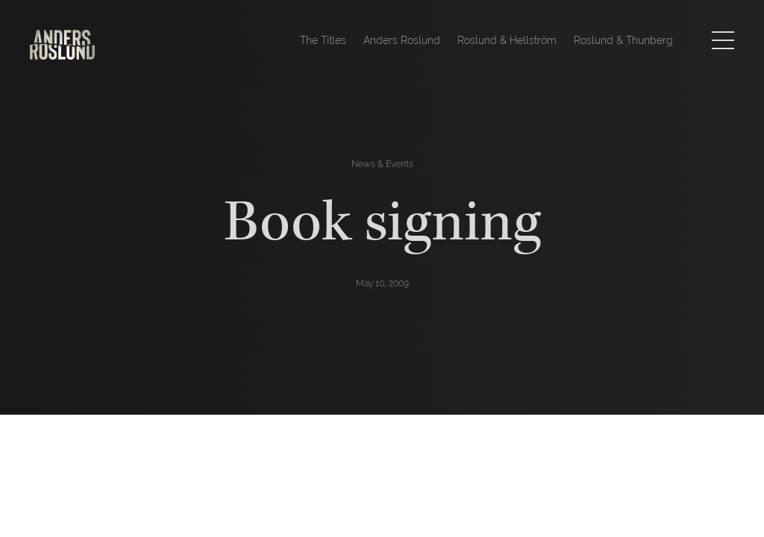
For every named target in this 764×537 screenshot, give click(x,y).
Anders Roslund (401, 40)
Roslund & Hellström (507, 40)
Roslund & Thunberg (623, 40)
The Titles (323, 40)
